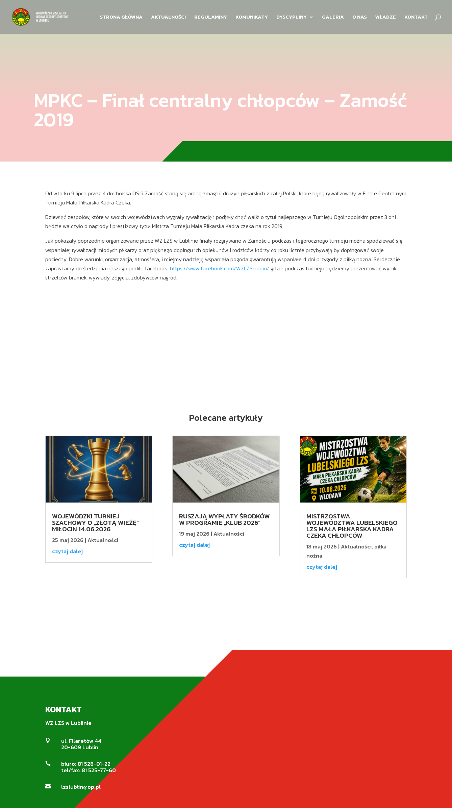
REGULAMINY (210, 18)
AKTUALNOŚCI (168, 18)
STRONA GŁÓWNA (121, 18)
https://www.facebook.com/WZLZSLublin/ (219, 268)
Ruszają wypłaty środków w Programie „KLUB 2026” (224, 519)
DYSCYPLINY (291, 18)
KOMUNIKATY (251, 18)
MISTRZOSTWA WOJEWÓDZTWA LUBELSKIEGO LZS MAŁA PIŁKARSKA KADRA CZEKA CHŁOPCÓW (352, 525)
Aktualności (102, 540)
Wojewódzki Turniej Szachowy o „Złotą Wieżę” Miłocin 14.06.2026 (95, 522)
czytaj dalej (67, 551)
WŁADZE (385, 18)
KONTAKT (416, 18)
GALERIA (333, 18)
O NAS (359, 18)
